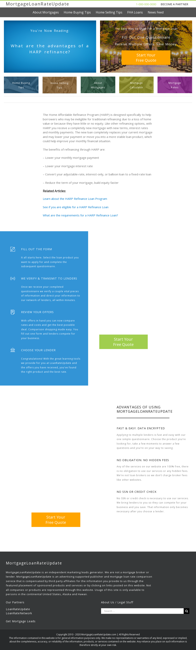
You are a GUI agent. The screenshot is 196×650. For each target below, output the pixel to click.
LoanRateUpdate (18, 609)
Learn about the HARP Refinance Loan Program (75, 199)
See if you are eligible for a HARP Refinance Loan (75, 207)
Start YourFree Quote (146, 57)
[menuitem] (48, 12)
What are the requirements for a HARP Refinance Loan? (80, 215)
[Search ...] (142, 611)
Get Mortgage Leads (21, 621)
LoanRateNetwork (19, 613)
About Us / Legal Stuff (117, 602)
